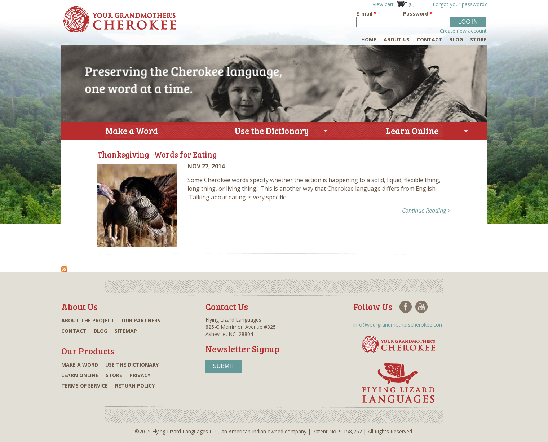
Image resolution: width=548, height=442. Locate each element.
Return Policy (135, 385)
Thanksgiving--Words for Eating (157, 154)
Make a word (79, 364)
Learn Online (408, 132)
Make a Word (131, 131)
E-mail (366, 13)
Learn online (79, 375)
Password (418, 13)
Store (478, 39)
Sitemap (126, 330)
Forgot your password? (460, 4)
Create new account (463, 30)
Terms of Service (84, 385)
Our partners (140, 320)
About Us (397, 39)
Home (368, 39)
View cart (393, 4)
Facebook (405, 307)
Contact (429, 39)
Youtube (421, 307)
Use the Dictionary (268, 132)
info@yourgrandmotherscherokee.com (398, 324)
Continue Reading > (426, 211)
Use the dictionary (132, 364)
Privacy (139, 375)
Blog (456, 39)
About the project (87, 320)
